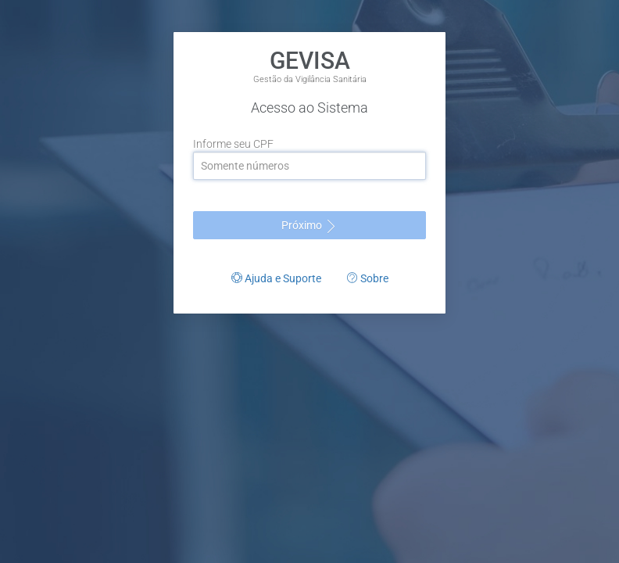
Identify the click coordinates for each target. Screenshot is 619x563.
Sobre (367, 278)
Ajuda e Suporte (276, 278)
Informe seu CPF (233, 144)
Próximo (309, 226)
